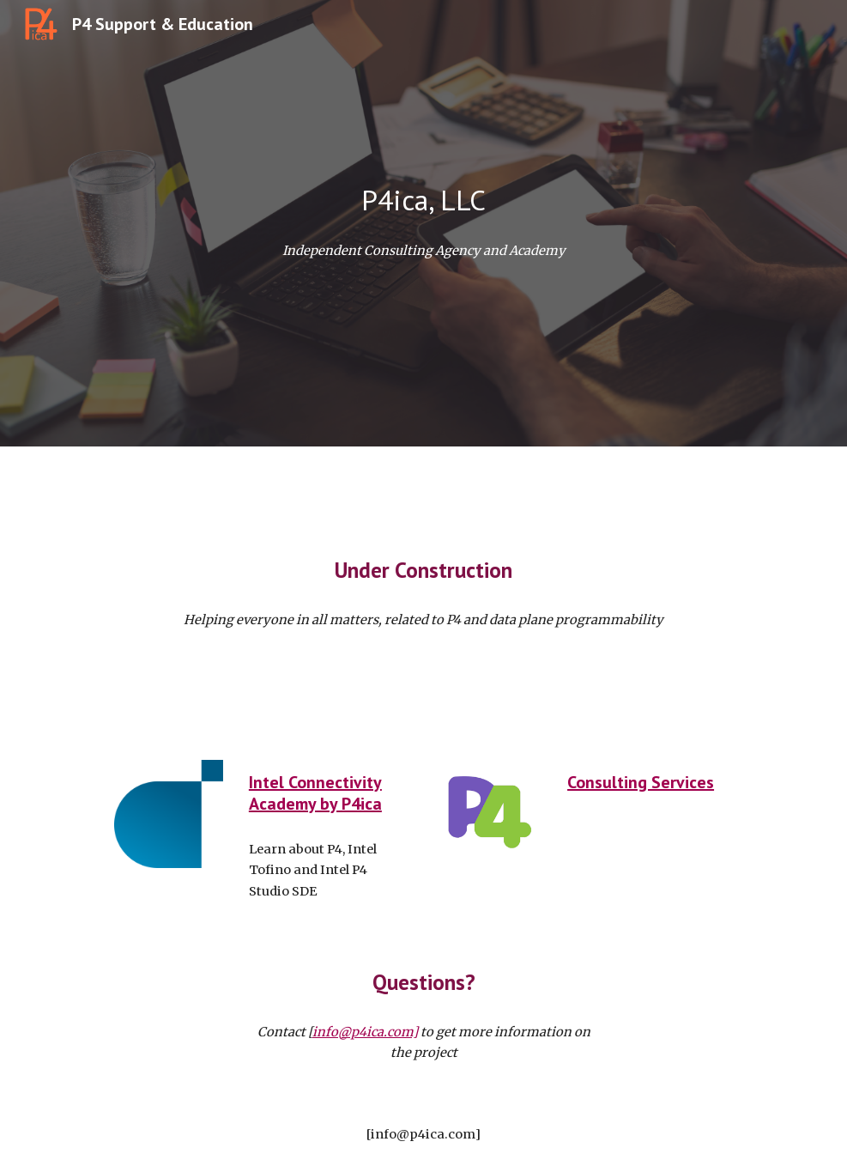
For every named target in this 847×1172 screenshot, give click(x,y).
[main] (423, 200)
